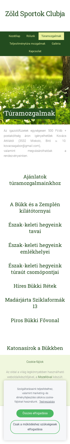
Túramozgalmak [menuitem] (51, 36)
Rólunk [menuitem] (30, 36)
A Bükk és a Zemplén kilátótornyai (35, 207)
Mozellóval (45, 377)
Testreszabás (47, 401)
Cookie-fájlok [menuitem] (35, 362)
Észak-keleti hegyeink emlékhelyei (35, 248)
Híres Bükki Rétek (35, 286)
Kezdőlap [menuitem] (14, 36)
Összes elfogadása (35, 413)
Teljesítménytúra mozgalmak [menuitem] (27, 43)
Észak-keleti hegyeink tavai (35, 227)
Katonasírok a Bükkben (35, 348)
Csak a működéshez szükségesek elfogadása (35, 427)
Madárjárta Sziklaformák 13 (35, 302)
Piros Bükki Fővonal (35, 320)
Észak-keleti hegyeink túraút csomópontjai (35, 268)
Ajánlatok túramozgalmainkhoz (35, 179)
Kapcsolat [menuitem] (35, 51)
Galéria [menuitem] (56, 43)
